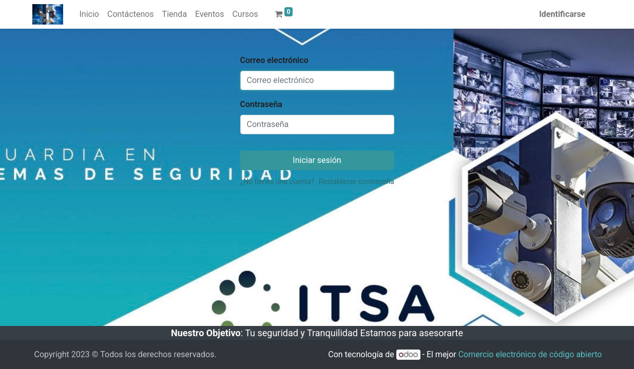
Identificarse (562, 14)
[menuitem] (89, 14)
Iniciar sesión (317, 160)
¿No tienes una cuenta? (277, 181)
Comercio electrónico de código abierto (530, 354)
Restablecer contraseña (356, 181)
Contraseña (261, 104)
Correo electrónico (274, 60)
